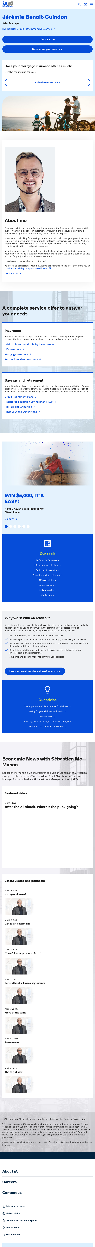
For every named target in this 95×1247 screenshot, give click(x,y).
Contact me (13, 273)
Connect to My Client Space (19, 1220)
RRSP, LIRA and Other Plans (22, 411)
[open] (91, 4)
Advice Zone (10, 1227)
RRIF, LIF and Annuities (19, 406)
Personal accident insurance (23, 359)
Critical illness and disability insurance (29, 344)
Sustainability (11, 1234)
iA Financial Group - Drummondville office (28, 28)
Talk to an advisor (13, 1206)
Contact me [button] (47, 39)
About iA (10, 1171)
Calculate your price (47, 82)
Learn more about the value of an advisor (34, 671)
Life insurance (14, 349)
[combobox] (47, 49)
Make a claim (11, 1213)
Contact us (12, 1193)
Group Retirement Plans (20, 396)
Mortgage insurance (18, 354)
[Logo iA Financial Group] (8, 4)
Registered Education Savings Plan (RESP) (30, 401)
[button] (85, 4)
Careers (9, 1182)
